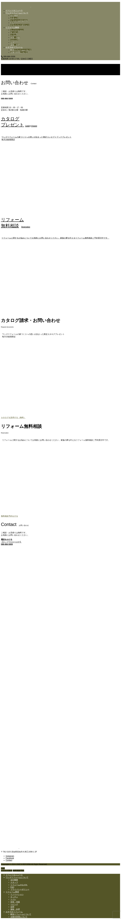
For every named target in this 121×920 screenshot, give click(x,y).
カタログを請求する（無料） (13, 418)
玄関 (12, 42)
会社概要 (14, 15)
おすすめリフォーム (14, 47)
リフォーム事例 (12, 27)
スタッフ (14, 18)
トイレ (13, 35)
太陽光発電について (18, 52)
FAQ (12, 23)
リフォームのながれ (18, 20)
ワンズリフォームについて (17, 13)
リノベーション (17, 30)
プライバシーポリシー (19, 25)
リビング (14, 40)
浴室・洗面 (15, 37)
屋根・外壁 (15, 45)
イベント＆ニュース (14, 10)
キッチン (14, 32)
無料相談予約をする (9, 516)
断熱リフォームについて (20, 50)
